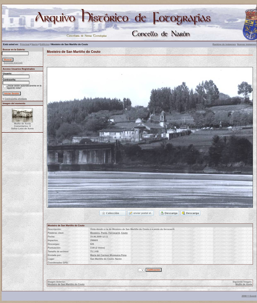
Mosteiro (95, 233)
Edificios (44, 44)
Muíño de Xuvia (243, 284)
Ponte (104, 233)
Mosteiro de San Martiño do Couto (66, 284)
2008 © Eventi (249, 296)
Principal (24, 44)
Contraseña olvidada (16, 99)
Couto (124, 233)
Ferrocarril (114, 233)
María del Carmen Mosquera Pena (108, 255)
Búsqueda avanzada (13, 63)
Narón (34, 44)
